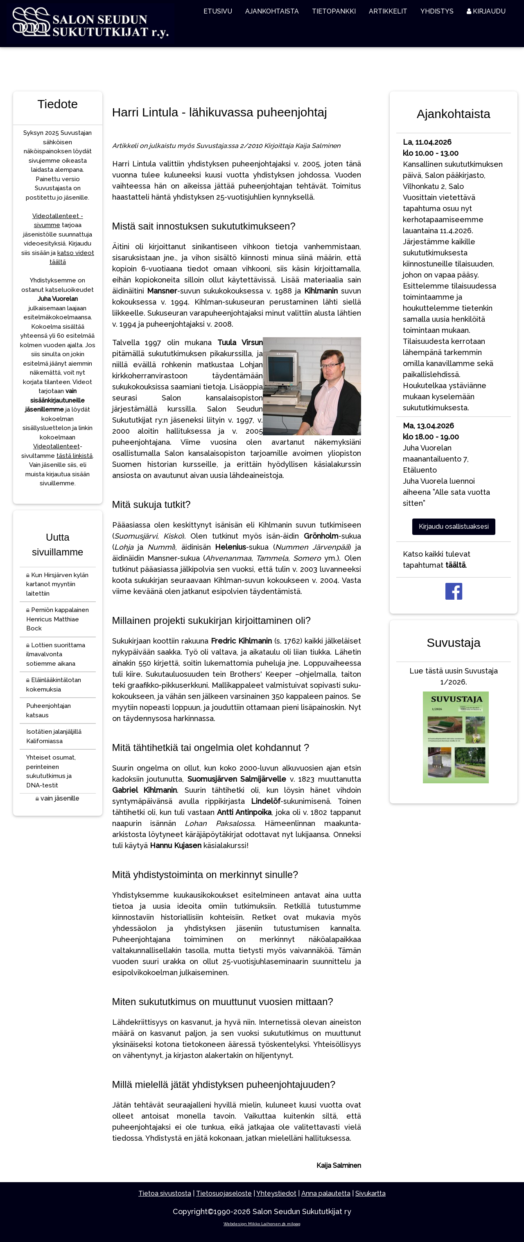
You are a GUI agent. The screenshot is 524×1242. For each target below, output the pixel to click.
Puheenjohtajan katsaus (48, 710)
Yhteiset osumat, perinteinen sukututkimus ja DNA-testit (51, 771)
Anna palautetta (325, 1193)
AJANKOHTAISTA (272, 11)
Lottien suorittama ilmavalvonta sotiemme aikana (55, 654)
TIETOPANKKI (334, 11)
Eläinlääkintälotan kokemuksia (53, 684)
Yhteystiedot (276, 1193)
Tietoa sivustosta (164, 1193)
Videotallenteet (56, 446)
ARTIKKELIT (388, 11)
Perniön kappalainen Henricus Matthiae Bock (57, 619)
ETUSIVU (217, 11)
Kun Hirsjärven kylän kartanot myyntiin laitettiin (57, 584)
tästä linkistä (74, 455)
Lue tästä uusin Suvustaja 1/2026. (453, 726)
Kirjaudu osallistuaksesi (454, 526)
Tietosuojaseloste (224, 1193)
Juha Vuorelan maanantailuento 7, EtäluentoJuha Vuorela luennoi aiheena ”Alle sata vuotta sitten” (446, 464)
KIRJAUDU (486, 11)
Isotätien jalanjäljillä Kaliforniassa (53, 736)
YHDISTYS (437, 11)
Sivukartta (370, 1193)
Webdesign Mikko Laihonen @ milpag (262, 1224)
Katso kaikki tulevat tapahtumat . (436, 559)
